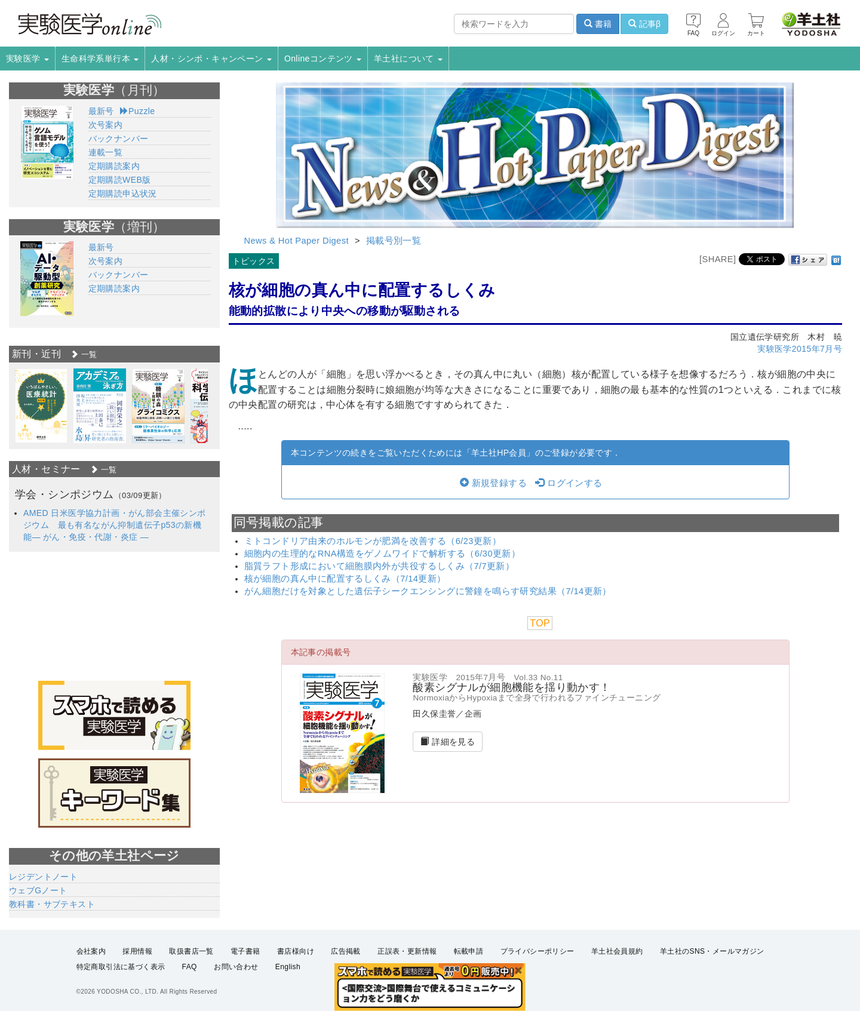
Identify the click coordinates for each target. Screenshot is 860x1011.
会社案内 (91, 951)
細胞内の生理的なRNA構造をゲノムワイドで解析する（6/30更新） (382, 553)
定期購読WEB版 (119, 180)
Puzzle (137, 111)
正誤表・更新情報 (407, 951)
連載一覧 (105, 152)
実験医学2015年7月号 (799, 349)
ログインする (568, 483)
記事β (644, 24)
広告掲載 (346, 951)
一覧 (83, 354)
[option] (41, 405)
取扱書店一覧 (191, 951)
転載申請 (469, 951)
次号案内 (105, 125)
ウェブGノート (38, 890)
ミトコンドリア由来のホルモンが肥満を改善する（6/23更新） (373, 541)
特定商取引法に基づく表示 (120, 967)
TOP (540, 623)
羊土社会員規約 (617, 951)
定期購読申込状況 (122, 193)
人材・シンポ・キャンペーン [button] (211, 58)
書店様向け (295, 951)
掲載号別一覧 (393, 240)
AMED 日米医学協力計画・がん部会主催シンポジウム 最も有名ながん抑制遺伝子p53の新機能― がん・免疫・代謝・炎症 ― (114, 525)
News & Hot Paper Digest (296, 240)
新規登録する (493, 483)
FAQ (189, 967)
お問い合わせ (236, 967)
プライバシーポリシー (537, 951)
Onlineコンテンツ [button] (322, 58)
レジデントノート (43, 876)
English (287, 967)
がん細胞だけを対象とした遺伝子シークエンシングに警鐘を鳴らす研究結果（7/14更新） (428, 591)
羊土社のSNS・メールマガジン (712, 951)
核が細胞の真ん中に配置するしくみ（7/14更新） (345, 578)
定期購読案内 (114, 166)
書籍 (598, 24)
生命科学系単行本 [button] (100, 58)
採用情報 (137, 951)
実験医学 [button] (27, 58)
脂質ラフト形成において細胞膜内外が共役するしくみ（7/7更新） (379, 566)
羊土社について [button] (408, 58)
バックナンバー (118, 138)
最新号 (101, 111)
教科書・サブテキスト (52, 904)
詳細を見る (447, 741)
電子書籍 (245, 951)
